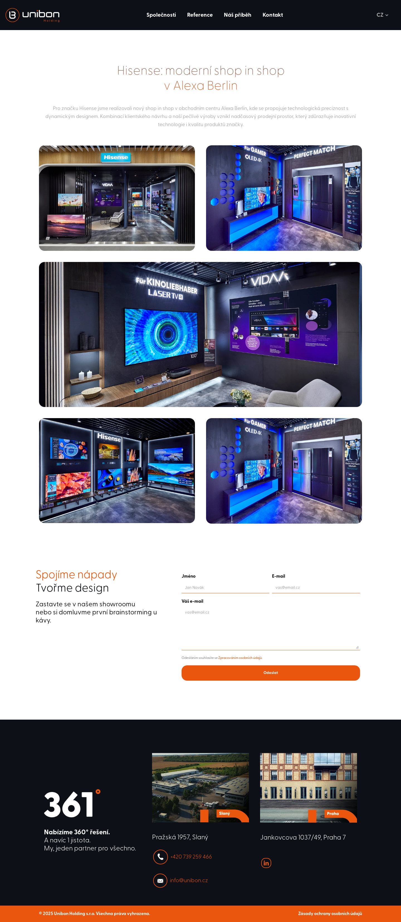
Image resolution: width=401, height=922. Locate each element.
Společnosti (161, 15)
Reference (200, 15)
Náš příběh (237, 15)
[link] (32, 15)
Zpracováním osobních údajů (240, 657)
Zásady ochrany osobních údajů (330, 913)
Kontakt (273, 15)
